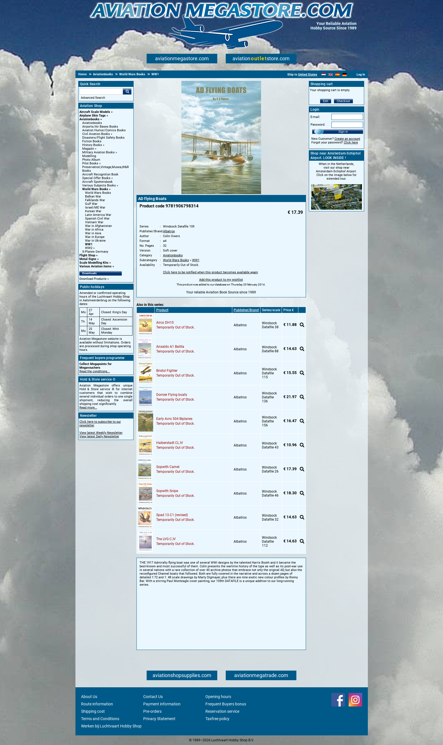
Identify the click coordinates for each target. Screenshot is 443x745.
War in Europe (95, 237)
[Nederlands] (324, 74)
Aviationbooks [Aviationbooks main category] (92, 123)
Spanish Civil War (97, 218)
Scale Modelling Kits (93, 263)
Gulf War (91, 204)
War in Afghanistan (98, 226)
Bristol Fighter (166, 371)
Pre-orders (152, 711)
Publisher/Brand (246, 310)
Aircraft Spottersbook (97, 182)
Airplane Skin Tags (92, 115)
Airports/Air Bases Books (100, 126)
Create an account (347, 139)
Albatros (169, 231)
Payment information (162, 704)
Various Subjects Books (99, 185)
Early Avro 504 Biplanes (174, 419)
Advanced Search (93, 98)
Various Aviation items (95, 266)
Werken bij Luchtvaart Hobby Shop (111, 726)
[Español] (337, 74)
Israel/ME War (95, 207)
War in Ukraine (95, 240)
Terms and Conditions (100, 718)
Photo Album (91, 160)
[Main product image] (221, 193)
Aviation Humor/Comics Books (104, 130)
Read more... (88, 407)
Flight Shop (87, 255)
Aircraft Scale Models (94, 112)
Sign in (343, 131)
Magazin (88, 149)
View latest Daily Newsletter (99, 436)
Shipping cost (93, 711)
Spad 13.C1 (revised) (172, 515)
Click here (351, 142)
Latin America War (98, 215)
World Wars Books (95, 189)
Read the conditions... (94, 371)
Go (127, 91)
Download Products (93, 279)
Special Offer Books (96, 178)
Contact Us (153, 696)
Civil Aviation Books (96, 134)
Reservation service (222, 711)
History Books (92, 145)
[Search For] (101, 91)
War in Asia (93, 233)
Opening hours (218, 696)
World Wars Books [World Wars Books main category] (98, 193)
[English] (331, 74)
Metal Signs (87, 259)
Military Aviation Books (98, 152)
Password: (317, 124)
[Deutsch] (344, 74)
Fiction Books (91, 141)
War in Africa (94, 229)
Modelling (89, 156)
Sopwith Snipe (167, 491)
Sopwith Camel (167, 467)
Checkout (343, 101)
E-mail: (315, 117)
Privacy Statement (159, 718)
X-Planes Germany (95, 252)
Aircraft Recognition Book (100, 174)
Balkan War (93, 196)
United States (307, 74)
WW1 (88, 244)
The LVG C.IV (166, 539)
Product (162, 310)
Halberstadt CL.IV (169, 443)
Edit (325, 101)
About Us (89, 696)
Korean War (93, 211)
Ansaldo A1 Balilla (170, 347)
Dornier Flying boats (171, 395)
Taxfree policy (217, 718)
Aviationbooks (89, 119)
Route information (97, 704)
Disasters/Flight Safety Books (103, 137)
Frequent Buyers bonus (225, 704)
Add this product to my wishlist (221, 280)
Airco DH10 (165, 323)
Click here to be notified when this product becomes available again (210, 272)
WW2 (88, 248)
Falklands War (95, 200)
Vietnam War (94, 222)
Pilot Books (90, 163)
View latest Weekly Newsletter (101, 433)
